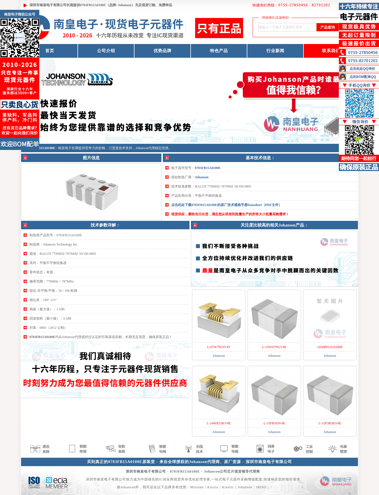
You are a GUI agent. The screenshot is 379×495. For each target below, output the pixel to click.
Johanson (202, 177)
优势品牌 (163, 50)
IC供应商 (166, 479)
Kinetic (228, 487)
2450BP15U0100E (330, 347)
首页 (49, 50)
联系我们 (331, 50)
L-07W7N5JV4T (218, 347)
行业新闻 (275, 50)
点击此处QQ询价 (362, 69)
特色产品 (219, 50)
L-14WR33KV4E (218, 423)
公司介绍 (106, 50)
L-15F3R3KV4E (330, 423)
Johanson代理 (145, 148)
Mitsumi (197, 487)
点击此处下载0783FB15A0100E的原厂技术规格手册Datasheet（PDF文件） (226, 205)
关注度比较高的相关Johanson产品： (274, 225)
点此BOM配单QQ (363, 77)
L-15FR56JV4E (274, 423)
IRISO (261, 487)
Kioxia (212, 487)
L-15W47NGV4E (274, 347)
